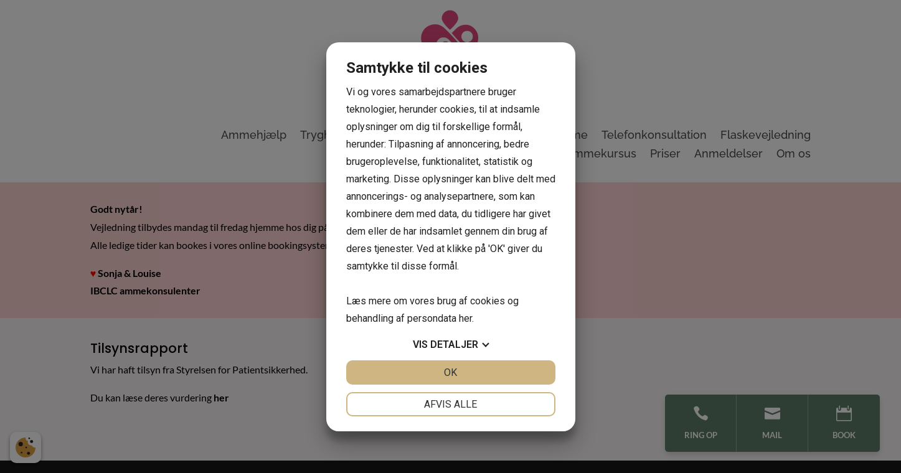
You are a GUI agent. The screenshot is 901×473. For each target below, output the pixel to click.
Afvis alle (450, 404)
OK (450, 372)
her (465, 318)
